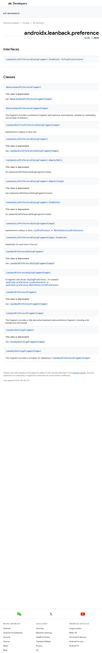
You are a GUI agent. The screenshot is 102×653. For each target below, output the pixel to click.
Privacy (39, 646)
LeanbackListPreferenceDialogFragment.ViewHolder (33, 202)
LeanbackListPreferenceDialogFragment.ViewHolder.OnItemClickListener (44, 59)
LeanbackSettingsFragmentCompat (27, 341)
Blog (5, 650)
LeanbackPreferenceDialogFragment (24, 251)
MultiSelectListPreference (68, 230)
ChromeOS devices (77, 637)
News (5, 646)
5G (37, 650)
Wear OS (73, 632)
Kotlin (87, 37)
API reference (11, 13)
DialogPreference (36, 279)
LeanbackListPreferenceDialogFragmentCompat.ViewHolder (36, 237)
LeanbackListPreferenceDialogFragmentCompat (34, 151)
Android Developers (11, 23)
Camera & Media (43, 641)
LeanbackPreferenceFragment (21, 292)
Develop (26, 23)
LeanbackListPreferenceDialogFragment (27, 139)
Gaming (39, 628)
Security (6, 637)
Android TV (74, 646)
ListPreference (42, 230)
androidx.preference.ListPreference (26, 282)
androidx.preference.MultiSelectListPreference (32, 285)
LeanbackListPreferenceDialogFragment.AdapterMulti (34, 160)
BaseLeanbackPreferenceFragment (23, 87)
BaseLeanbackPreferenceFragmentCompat (31, 99)
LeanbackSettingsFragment (20, 330)
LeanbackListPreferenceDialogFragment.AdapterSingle (35, 181)
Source (6, 641)
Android (6, 628)
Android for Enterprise (12, 632)
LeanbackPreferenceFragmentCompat (28, 304)
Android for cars (76, 641)
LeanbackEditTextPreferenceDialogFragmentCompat (33, 125)
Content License (79, 373)
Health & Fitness (43, 637)
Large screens (75, 628)
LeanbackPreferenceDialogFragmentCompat (32, 263)
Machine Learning (44, 632)
